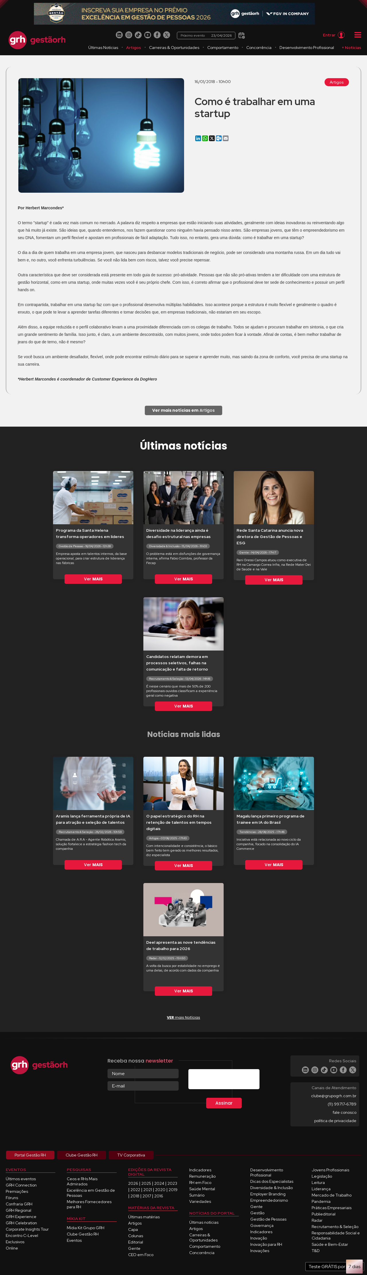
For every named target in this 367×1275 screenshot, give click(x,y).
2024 (159, 1183)
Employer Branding (268, 1194)
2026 (133, 1183)
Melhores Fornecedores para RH (89, 1204)
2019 (173, 1189)
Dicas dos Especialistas (271, 1181)
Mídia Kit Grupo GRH (85, 1227)
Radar (317, 1220)
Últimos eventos (21, 1178)
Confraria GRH (19, 1204)
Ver (93, 579)
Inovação (258, 1238)
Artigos (133, 47)
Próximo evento (207, 35)
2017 (146, 1196)
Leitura (318, 1182)
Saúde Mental (202, 1188)
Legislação (322, 1176)
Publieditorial (323, 1214)
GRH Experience (21, 1216)
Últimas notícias (203, 1222)
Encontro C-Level (22, 1235)
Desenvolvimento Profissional (307, 47)
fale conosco (344, 1112)
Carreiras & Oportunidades (174, 47)
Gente (134, 1248)
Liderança (321, 1188)
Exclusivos (15, 1241)
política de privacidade (335, 1120)
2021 (147, 1189)
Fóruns (12, 1197)
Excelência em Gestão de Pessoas (91, 1193)
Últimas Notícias (103, 47)
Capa (133, 1229)
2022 (135, 1189)
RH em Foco (200, 1182)
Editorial (135, 1242)
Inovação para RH (266, 1244)
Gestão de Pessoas (268, 1219)
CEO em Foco (140, 1254)
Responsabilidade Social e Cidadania (336, 1235)
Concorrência (259, 47)
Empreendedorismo (269, 1200)
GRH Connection (21, 1185)
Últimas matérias (144, 1216)
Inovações (259, 1250)
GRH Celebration (21, 1222)
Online (12, 1248)
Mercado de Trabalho (332, 1195)
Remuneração (202, 1176)
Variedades (200, 1201)
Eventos (74, 1240)
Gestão (257, 1212)
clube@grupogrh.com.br (333, 1095)
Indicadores (200, 1169)
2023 (172, 1183)
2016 (158, 1196)
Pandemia (321, 1201)
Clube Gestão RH (83, 1234)
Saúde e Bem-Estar (330, 1244)
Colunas (135, 1235)
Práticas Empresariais (332, 1207)
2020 (160, 1189)
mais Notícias (183, 1017)
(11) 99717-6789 (342, 1104)
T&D (316, 1250)
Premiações (17, 1191)
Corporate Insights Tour (27, 1229)
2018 (134, 1196)
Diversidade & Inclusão (271, 1187)
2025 (146, 1183)
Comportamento (222, 47)
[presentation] (232, 1080)
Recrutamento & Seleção (335, 1226)
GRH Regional (18, 1210)
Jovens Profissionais (330, 1169)
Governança (262, 1225)
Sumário (196, 1195)
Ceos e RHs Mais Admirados (82, 1181)
